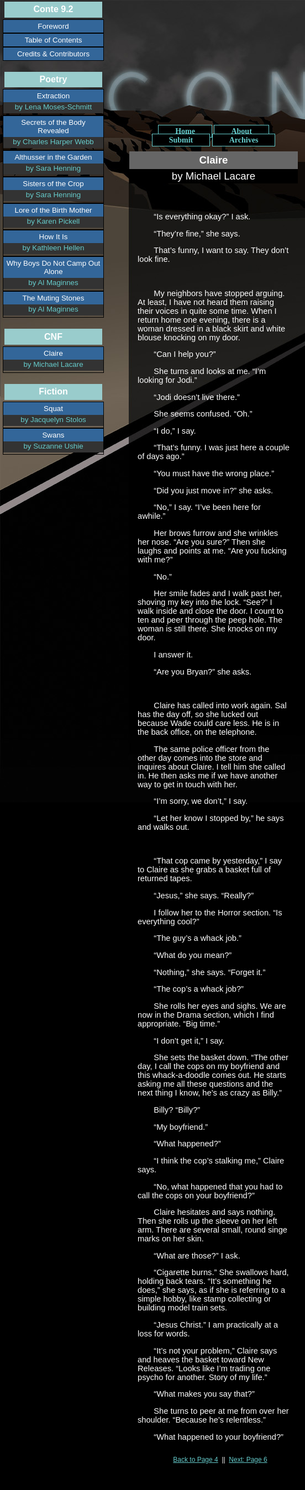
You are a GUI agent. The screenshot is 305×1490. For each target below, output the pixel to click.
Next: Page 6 (248, 1459)
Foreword (53, 26)
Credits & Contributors (53, 54)
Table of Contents (53, 40)
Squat (53, 408)
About (241, 131)
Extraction (53, 96)
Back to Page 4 (195, 1459)
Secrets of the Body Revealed (53, 126)
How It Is (53, 237)
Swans (53, 435)
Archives (244, 140)
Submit (181, 140)
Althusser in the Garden (53, 157)
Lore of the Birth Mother (53, 210)
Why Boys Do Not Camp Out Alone (54, 267)
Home (185, 131)
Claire (53, 353)
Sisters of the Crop (53, 184)
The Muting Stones (54, 298)
